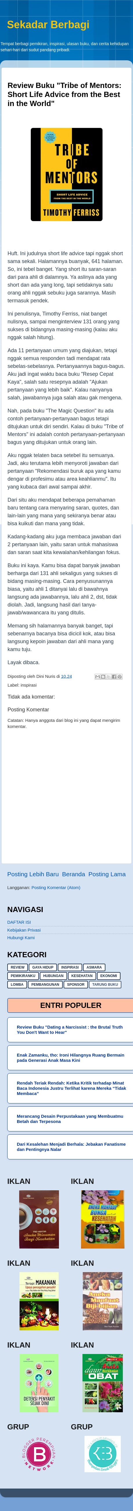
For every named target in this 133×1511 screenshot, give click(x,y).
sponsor (76, 985)
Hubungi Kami (21, 937)
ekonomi (108, 976)
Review (17, 967)
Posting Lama (107, 874)
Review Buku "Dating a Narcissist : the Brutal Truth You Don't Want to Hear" (70, 1030)
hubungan (53, 976)
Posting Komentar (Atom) (55, 887)
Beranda (73, 874)
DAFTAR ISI (19, 922)
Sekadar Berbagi (48, 25)
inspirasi (29, 685)
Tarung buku (105, 985)
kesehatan (82, 976)
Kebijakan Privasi (24, 930)
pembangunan (45, 985)
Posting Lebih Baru (33, 874)
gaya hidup (42, 967)
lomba (17, 985)
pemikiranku (23, 976)
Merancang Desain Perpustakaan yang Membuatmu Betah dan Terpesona (70, 1119)
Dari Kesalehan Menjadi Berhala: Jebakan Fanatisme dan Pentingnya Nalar (71, 1147)
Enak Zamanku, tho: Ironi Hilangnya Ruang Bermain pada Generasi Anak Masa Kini (70, 1057)
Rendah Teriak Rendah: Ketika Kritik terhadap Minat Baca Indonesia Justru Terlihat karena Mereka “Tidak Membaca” (71, 1088)
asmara (94, 967)
